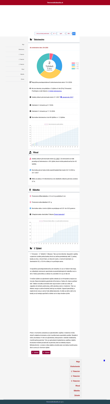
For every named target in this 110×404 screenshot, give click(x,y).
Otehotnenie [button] (21, 49)
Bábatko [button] (22, 74)
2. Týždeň (35, 352)
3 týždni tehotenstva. (55, 91)
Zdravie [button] (22, 79)
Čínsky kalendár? (59, 214)
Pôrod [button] (23, 69)
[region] (49, 311)
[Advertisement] (55, 19)
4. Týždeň (46, 352)
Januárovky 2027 (66, 97)
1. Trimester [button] (21, 54)
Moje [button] (23, 44)
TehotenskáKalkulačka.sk (55, 2)
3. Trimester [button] (21, 64)
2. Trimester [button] (21, 59)
